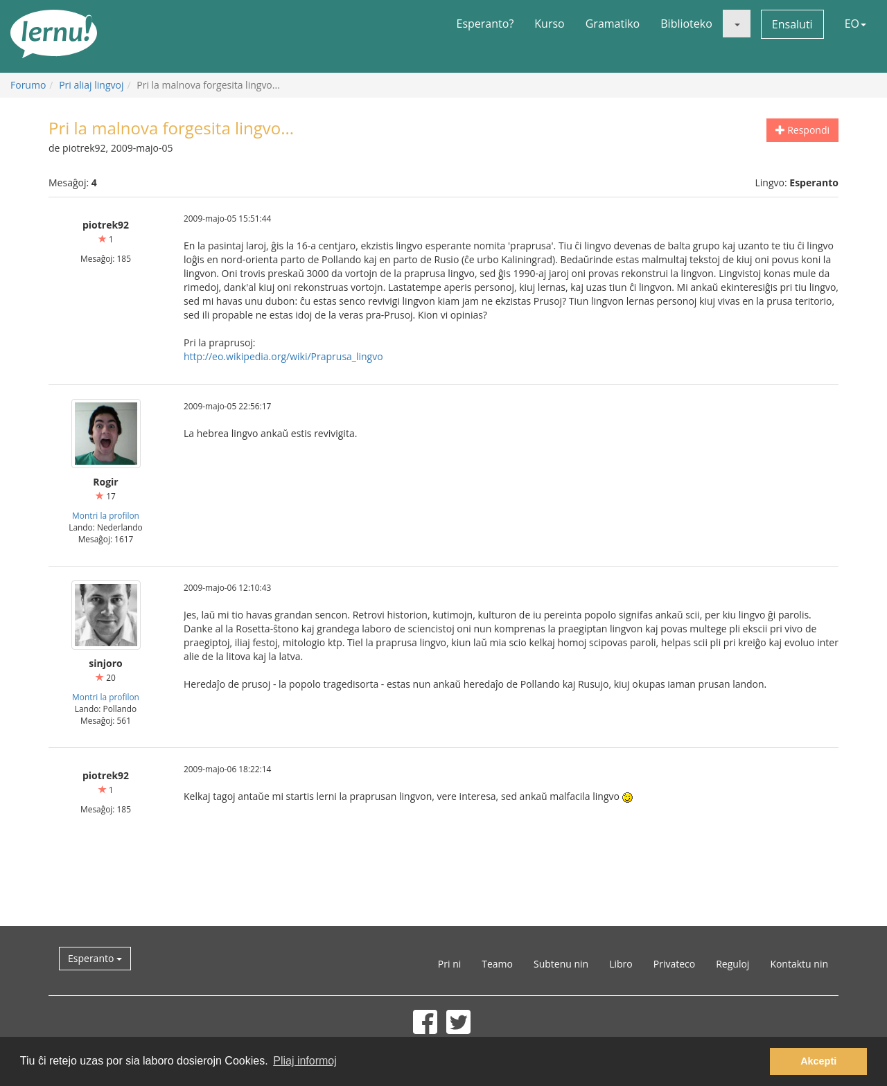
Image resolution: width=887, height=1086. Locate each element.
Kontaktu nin (799, 963)
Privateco (674, 963)
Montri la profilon (105, 515)
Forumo (28, 84)
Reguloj (732, 963)
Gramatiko (613, 23)
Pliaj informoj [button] (305, 1061)
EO (855, 23)
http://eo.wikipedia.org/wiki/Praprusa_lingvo (283, 356)
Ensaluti (792, 24)
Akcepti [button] (818, 1061)
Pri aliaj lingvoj (91, 84)
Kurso (549, 23)
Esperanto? (485, 23)
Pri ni (449, 963)
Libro (621, 963)
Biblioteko (686, 23)
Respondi (802, 129)
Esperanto (95, 958)
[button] (736, 23)
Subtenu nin (561, 963)
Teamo (497, 963)
